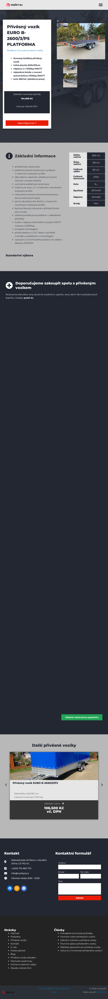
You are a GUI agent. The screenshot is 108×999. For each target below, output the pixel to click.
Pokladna (16, 936)
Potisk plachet (18, 950)
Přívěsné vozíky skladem (23, 957)
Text (60, 881)
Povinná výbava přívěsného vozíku (78, 943)
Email (61, 872)
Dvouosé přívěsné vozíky (30, 50)
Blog (13, 954)
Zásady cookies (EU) (21, 968)
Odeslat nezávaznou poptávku (81, 717)
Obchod (15, 933)
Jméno (62, 862)
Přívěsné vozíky (19, 940)
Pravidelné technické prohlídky (76, 933)
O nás (14, 947)
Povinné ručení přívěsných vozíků (77, 936)
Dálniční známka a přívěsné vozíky (78, 940)
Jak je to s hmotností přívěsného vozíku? (81, 950)
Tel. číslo (84, 872)
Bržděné (11, 50)
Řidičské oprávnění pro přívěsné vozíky (80, 947)
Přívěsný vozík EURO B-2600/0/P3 (35, 783)
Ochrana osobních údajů (23, 964)
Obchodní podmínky (21, 961)
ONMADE (101, 992)
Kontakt (15, 943)
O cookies (44, 988)
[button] (100, 5)
